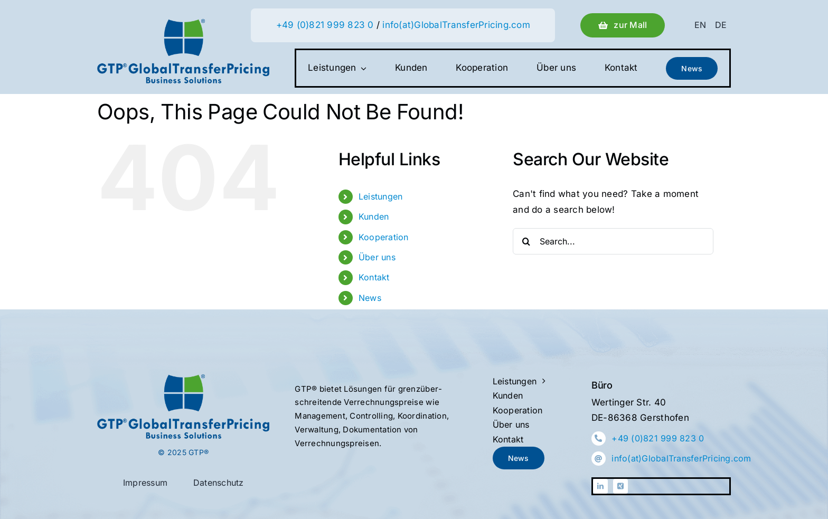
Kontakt (374, 277)
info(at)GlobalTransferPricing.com (456, 25)
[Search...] (613, 241)
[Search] (526, 241)
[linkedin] (600, 486)
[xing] (620, 486)
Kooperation (384, 237)
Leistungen (381, 196)
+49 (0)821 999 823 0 (325, 25)
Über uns (377, 257)
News (370, 297)
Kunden (374, 216)
